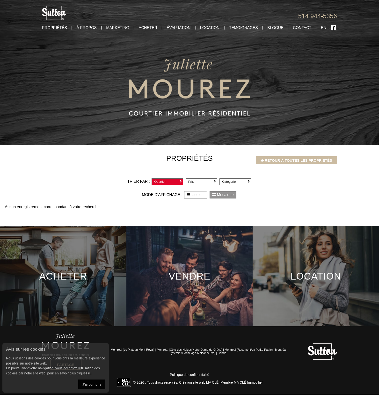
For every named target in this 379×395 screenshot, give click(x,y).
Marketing (117, 28)
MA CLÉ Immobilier (248, 383)
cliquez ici (84, 373)
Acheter (148, 28)
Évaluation (178, 28)
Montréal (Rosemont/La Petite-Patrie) (249, 350)
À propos (86, 28)
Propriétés (54, 28)
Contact (302, 28)
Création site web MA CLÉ (199, 383)
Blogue (275, 28)
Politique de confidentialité (189, 375)
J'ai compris (91, 384)
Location (210, 28)
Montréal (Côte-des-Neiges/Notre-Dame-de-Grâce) (189, 350)
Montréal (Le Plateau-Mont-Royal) (132, 350)
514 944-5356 (317, 16)
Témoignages (243, 28)
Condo (222, 353)
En (323, 28)
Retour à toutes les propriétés (294, 160)
